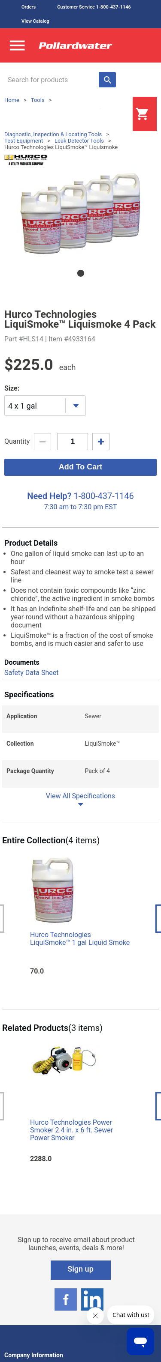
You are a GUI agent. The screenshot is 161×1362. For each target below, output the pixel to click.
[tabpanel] (80, 214)
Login (111, 114)
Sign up (80, 1268)
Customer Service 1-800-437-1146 (94, 7)
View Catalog (35, 21)
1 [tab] (80, 273)
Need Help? (49, 496)
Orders (28, 7)
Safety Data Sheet (31, 673)
